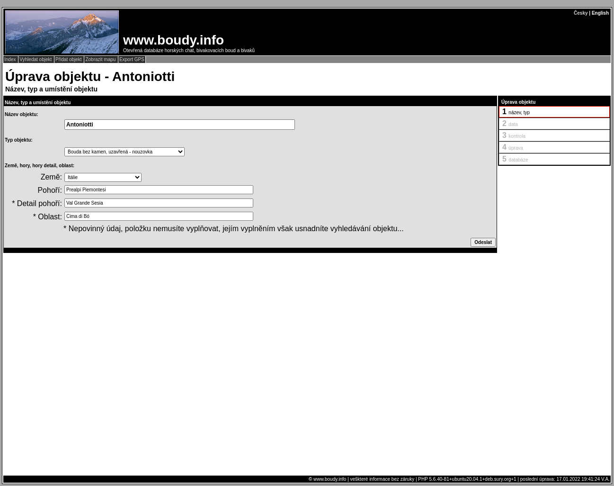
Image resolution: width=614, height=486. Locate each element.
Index (10, 59)
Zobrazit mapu (101, 59)
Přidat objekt (69, 59)
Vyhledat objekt (36, 59)
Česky (580, 13)
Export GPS (131, 59)
